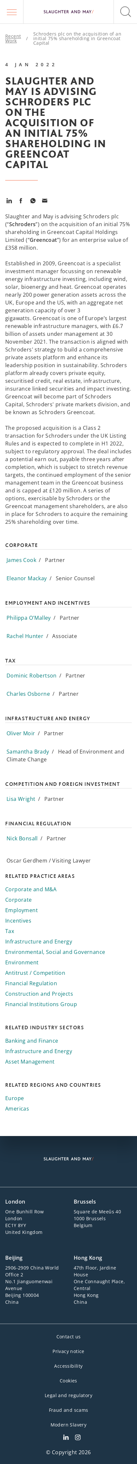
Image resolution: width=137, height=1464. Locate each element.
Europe (14, 1098)
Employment (21, 910)
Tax (9, 931)
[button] (11, 11)
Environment (21, 962)
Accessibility (68, 1366)
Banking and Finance (31, 1040)
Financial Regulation (31, 983)
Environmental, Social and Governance (55, 952)
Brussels (85, 1201)
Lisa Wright (21, 798)
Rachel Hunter (25, 636)
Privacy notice (68, 1351)
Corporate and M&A (31, 889)
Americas (17, 1108)
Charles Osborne (28, 693)
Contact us (68, 1336)
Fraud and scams (68, 1410)
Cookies (68, 1381)
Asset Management (29, 1061)
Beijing (14, 1257)
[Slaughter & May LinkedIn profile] (66, 1438)
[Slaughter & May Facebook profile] (78, 1438)
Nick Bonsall (22, 838)
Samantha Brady (28, 751)
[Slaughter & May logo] (68, 11)
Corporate (18, 899)
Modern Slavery (69, 1425)
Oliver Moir (21, 733)
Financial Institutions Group (41, 1004)
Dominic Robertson (32, 675)
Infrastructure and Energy (38, 941)
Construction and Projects (39, 993)
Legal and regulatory (68, 1395)
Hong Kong (88, 1257)
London (15, 1201)
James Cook (21, 560)
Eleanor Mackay (27, 578)
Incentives (18, 920)
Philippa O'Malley (29, 617)
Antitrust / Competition (35, 972)
